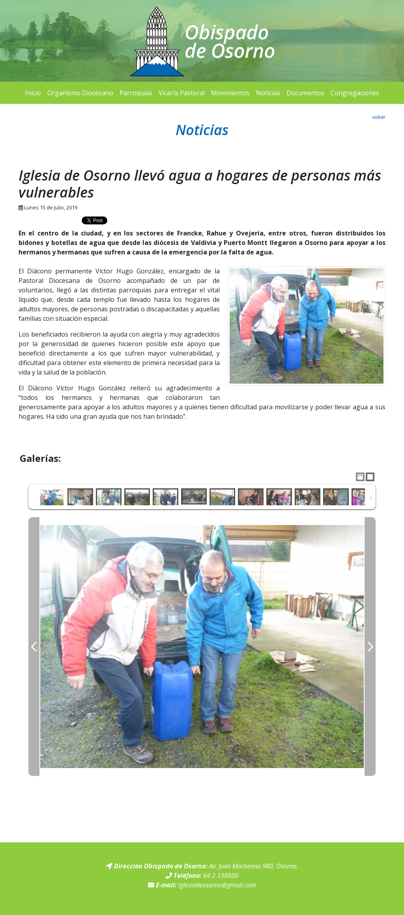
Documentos (305, 92)
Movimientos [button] (230, 92)
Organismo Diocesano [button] (80, 92)
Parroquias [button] (136, 92)
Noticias (268, 92)
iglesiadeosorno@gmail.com (217, 885)
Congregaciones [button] (355, 92)
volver (378, 116)
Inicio (33, 92)
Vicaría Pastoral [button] (182, 92)
